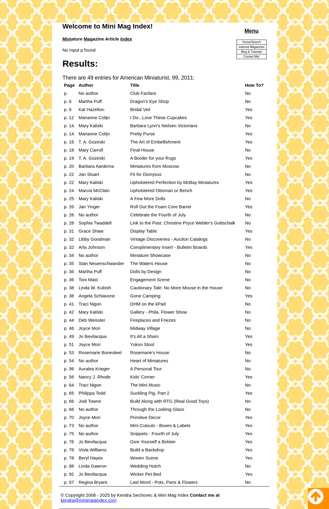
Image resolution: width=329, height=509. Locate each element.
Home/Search (251, 42)
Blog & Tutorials (251, 51)
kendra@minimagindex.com (88, 500)
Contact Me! (251, 56)
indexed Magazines (251, 47)
